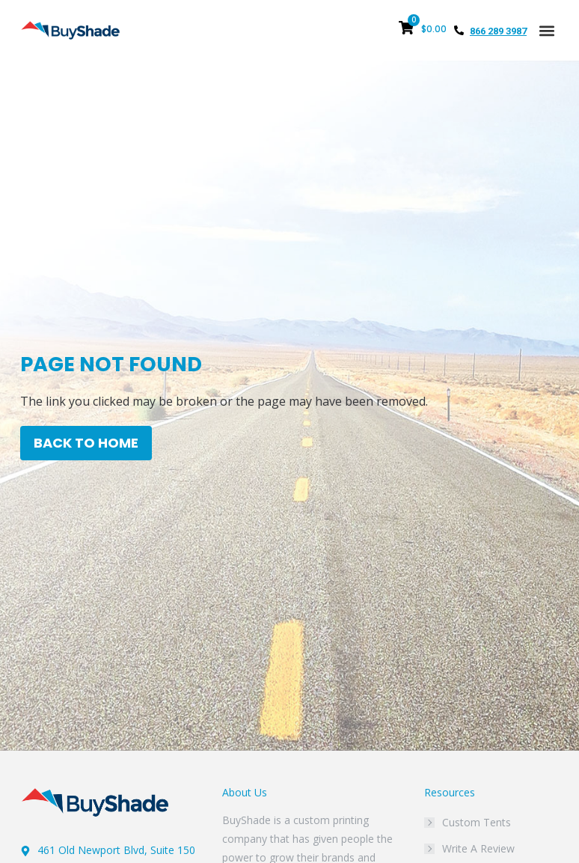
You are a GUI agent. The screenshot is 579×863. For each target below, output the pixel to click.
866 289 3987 (498, 31)
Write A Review (478, 848)
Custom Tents (476, 822)
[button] (546, 30)
